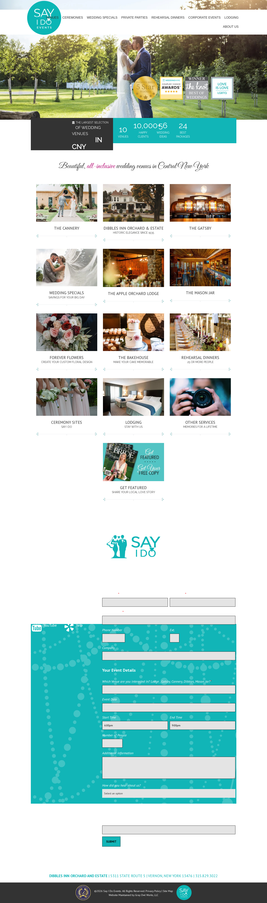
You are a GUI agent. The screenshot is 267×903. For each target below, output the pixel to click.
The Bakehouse (133, 357)
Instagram (77, 605)
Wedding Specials (66, 292)
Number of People (114, 735)
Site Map (168, 891)
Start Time (109, 717)
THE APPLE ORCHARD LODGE (133, 293)
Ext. (172, 630)
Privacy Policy (153, 891)
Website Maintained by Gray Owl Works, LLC (133, 895)
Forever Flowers (67, 357)
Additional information (117, 753)
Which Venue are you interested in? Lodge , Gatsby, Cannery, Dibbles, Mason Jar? (156, 681)
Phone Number (112, 630)
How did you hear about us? (121, 785)
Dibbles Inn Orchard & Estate (133, 228)
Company (108, 648)
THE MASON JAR (200, 292)
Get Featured (133, 487)
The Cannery (66, 228)
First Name (110, 594)
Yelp (72, 625)
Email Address (113, 612)
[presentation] (131, 808)
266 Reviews (118, 93)
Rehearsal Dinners (200, 357)
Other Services (200, 422)
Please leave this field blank (121, 822)
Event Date (109, 699)
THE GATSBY (200, 228)
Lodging (133, 422)
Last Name (178, 594)
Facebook (77, 584)
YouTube (44, 625)
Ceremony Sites (66, 422)
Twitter (43, 605)
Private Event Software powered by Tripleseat (214, 837)
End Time (176, 717)
